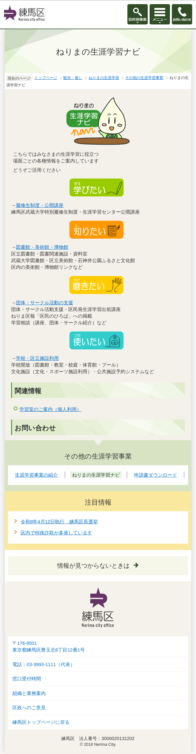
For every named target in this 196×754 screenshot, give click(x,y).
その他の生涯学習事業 (144, 78)
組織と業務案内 (29, 693)
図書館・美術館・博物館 (42, 247)
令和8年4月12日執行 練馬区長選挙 (59, 521)
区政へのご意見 (29, 707)
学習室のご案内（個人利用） (50, 409)
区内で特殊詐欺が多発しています (56, 532)
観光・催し (72, 78)
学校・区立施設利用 (37, 358)
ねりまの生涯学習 (104, 78)
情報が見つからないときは (93, 565)
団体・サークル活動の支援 (44, 302)
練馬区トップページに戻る (41, 722)
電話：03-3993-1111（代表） (43, 664)
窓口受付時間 (26, 678)
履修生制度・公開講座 (40, 205)
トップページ (45, 78)
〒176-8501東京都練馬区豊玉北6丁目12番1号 (48, 646)
